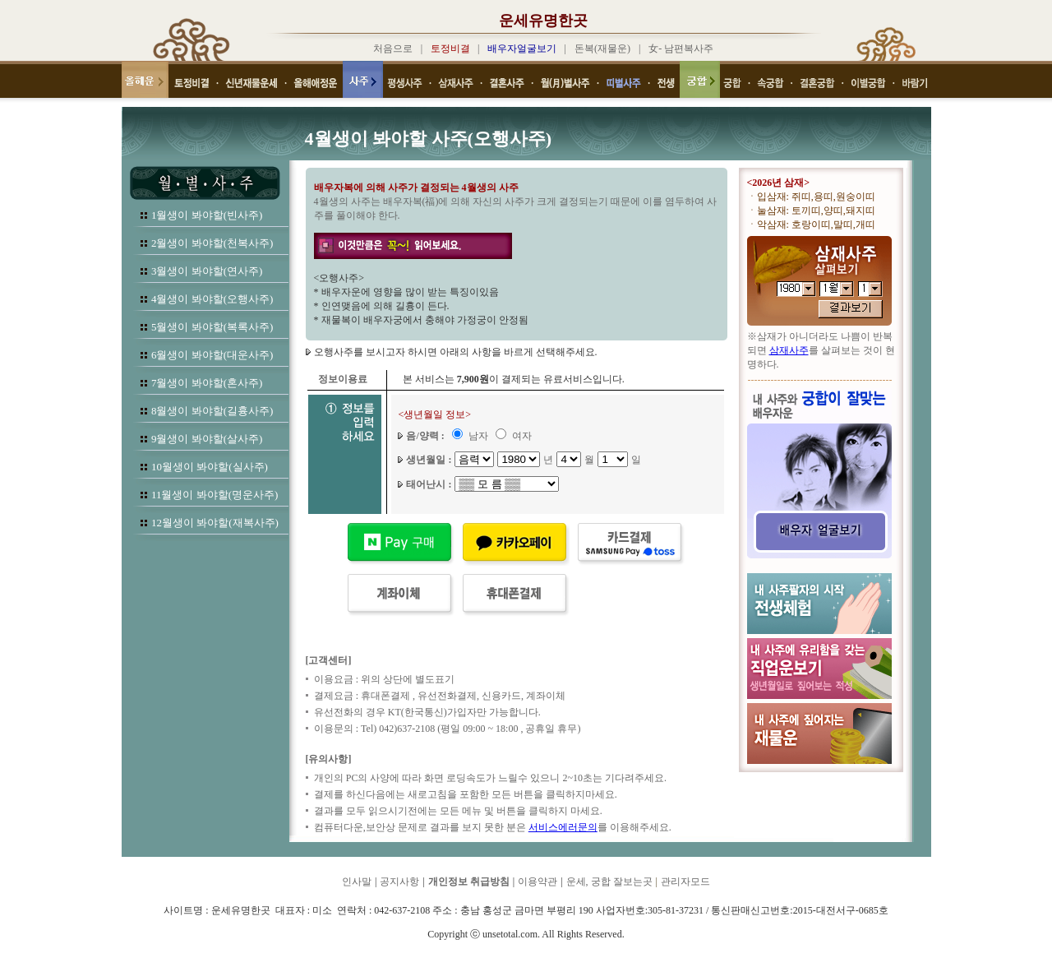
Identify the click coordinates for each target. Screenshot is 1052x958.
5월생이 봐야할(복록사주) (212, 327)
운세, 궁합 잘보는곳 (609, 881)
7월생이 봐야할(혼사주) (206, 383)
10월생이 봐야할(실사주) (209, 466)
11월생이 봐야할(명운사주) (214, 494)
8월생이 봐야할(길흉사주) (212, 411)
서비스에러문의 (563, 827)
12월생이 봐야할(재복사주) (215, 522)
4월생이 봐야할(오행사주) (212, 299)
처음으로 (393, 48)
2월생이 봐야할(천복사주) (212, 243)
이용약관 (537, 881)
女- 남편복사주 (680, 48)
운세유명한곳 (543, 20)
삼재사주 (789, 350)
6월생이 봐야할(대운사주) (212, 355)
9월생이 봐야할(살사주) (206, 439)
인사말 (356, 881)
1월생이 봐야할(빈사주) (206, 215)
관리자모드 (685, 881)
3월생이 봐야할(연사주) (206, 271)
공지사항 (399, 881)
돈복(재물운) (602, 48)
